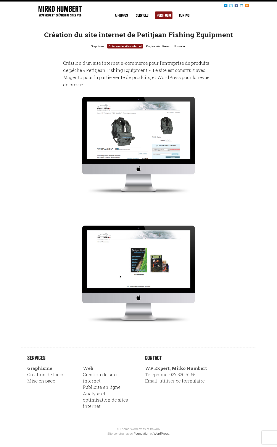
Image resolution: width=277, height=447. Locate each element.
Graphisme (97, 46)
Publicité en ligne (102, 387)
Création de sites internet (125, 46)
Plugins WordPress (157, 46)
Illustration (180, 46)
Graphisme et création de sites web (60, 15)
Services (142, 15)
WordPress (161, 433)
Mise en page (41, 381)
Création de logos (45, 374)
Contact (185, 15)
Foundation (141, 433)
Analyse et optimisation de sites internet (105, 400)
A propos (121, 15)
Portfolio (164, 15)
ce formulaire (190, 381)
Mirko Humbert (60, 9)
